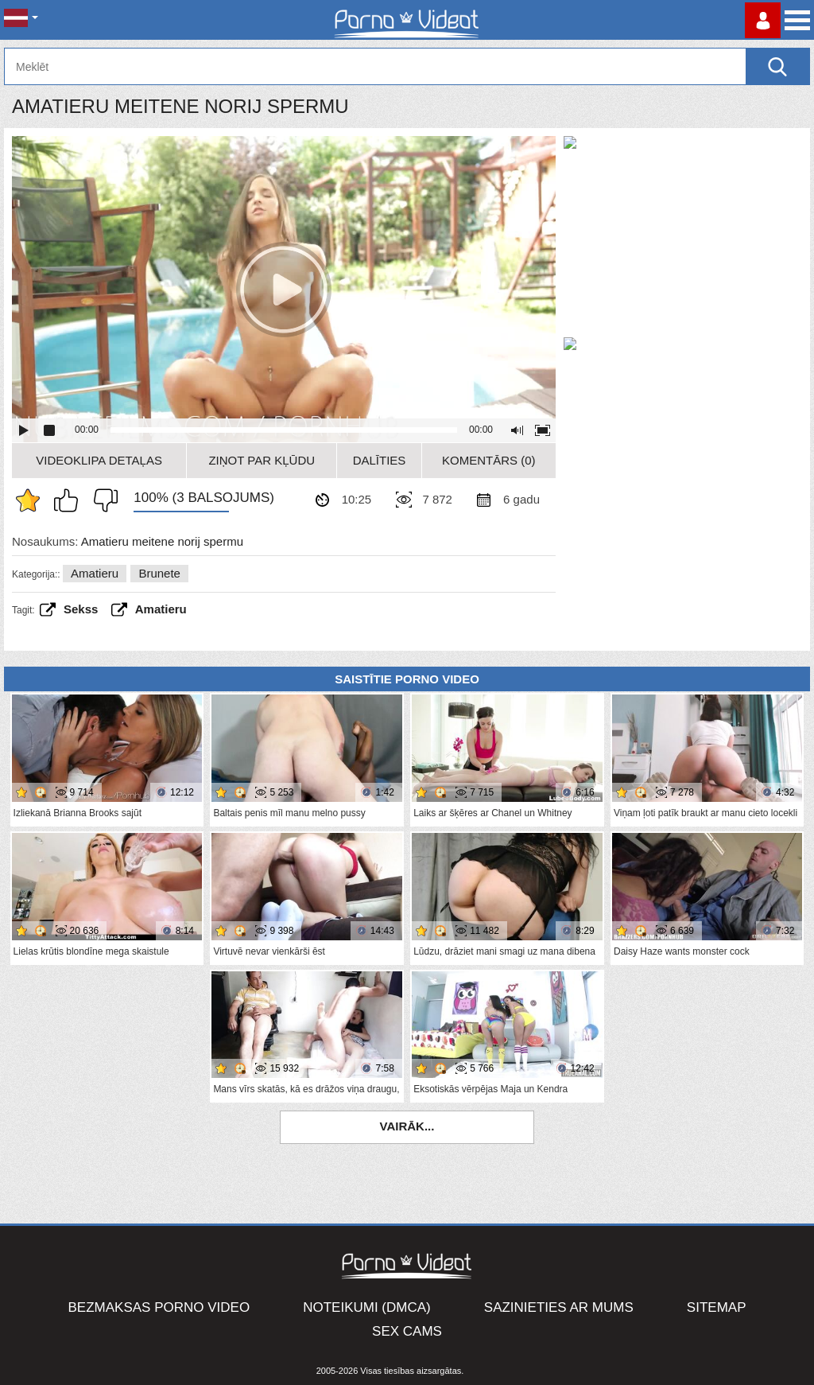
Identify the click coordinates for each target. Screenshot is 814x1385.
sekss (81, 609)
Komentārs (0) (489, 460)
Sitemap (716, 1307)
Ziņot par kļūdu (261, 460)
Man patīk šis (70, 500)
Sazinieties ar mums (559, 1307)
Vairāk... (407, 1126)
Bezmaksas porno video (159, 1307)
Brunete (159, 573)
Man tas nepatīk (102, 500)
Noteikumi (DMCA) (367, 1307)
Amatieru (94, 573)
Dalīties (379, 460)
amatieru (161, 609)
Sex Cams (407, 1331)
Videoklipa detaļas (99, 460)
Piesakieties (763, 20)
